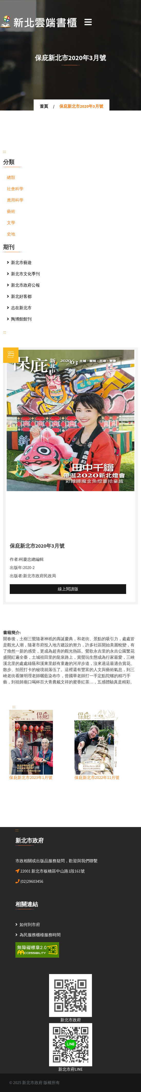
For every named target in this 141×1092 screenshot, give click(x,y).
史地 (11, 234)
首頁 (44, 106)
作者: (14, 559)
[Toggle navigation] (88, 21)
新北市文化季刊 (23, 274)
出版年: (16, 568)
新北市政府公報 (23, 285)
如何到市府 (30, 925)
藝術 (11, 211)
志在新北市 (19, 308)
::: (4, 151)
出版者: (16, 576)
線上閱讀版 (68, 589)
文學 (11, 223)
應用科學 (15, 200)
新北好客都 (19, 296)
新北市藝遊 (19, 262)
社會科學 (15, 189)
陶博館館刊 (19, 319)
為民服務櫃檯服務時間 (40, 935)
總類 (11, 177)
